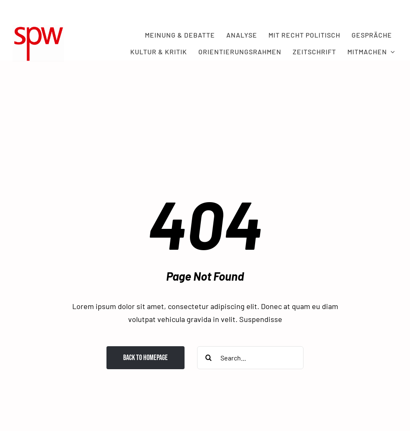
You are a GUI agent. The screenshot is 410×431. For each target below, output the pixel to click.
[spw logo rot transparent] (38, 28)
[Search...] (250, 357)
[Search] (208, 357)
